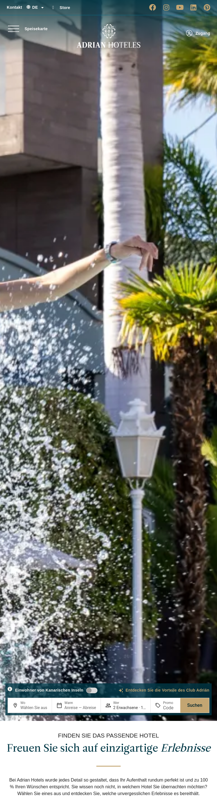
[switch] (91, 690)
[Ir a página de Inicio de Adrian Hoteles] (108, 36)
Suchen (194, 705)
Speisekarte (36, 29)
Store (65, 7)
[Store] (53, 7)
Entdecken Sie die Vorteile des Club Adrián (167, 690)
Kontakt (14, 7)
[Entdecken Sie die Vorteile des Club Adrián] (121, 690)
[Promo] (169, 707)
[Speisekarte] (13, 29)
